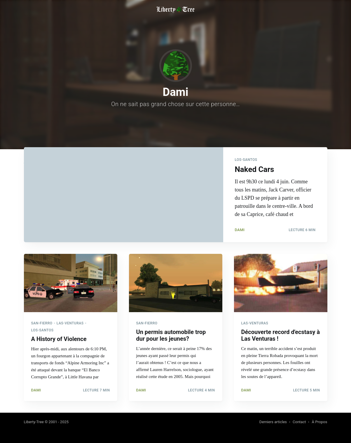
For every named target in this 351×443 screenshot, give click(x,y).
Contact (299, 422)
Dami (240, 230)
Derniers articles (273, 422)
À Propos (319, 422)
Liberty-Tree (34, 422)
